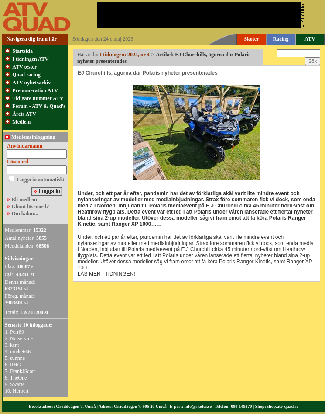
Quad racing (26, 75)
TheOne (18, 378)
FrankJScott (22, 371)
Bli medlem (24, 200)
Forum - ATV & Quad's (38, 106)
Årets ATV (24, 114)
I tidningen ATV (30, 59)
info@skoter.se (198, 406)
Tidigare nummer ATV (37, 98)
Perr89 (17, 332)
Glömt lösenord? (30, 207)
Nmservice (21, 338)
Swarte (17, 384)
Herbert (21, 391)
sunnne (17, 358)
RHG (15, 365)
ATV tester (24, 67)
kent (14, 345)
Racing (281, 39)
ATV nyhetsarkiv (31, 82)
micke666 (20, 351)
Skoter (251, 39)
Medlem (21, 122)
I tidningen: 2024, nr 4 (125, 55)
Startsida (22, 51)
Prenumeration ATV (35, 90)
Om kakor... (25, 213)
